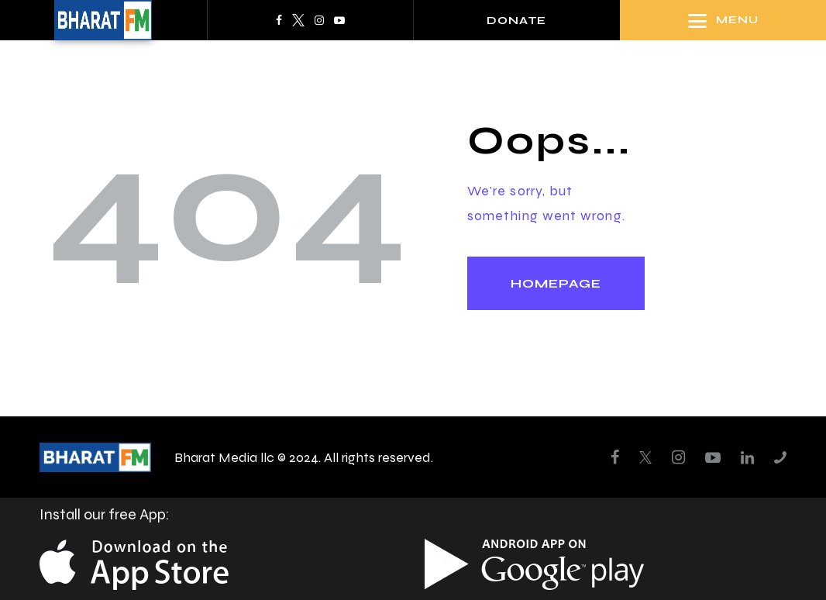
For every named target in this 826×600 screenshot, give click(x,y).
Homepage (556, 283)
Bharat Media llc (224, 457)
